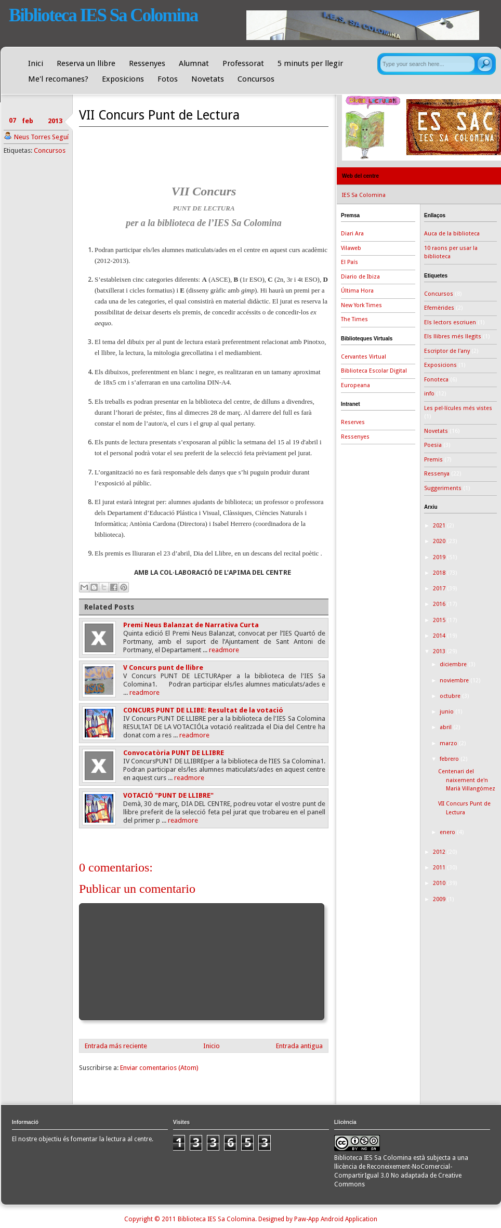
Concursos (256, 79)
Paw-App (306, 1219)
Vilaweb (351, 248)
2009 (440, 899)
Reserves (353, 422)
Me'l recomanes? (58, 79)
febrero (450, 759)
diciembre (454, 664)
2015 (440, 620)
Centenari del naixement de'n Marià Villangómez (466, 780)
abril (446, 727)
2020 (440, 541)
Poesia (433, 445)
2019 (440, 557)
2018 (440, 573)
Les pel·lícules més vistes (458, 408)
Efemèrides (439, 308)
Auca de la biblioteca (452, 233)
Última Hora (357, 290)
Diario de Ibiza (360, 276)
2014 (440, 635)
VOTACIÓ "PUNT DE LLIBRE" (168, 795)
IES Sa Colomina (364, 195)
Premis (433, 459)
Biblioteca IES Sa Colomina (103, 15)
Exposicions (123, 79)
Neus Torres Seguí (41, 137)
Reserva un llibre (86, 63)
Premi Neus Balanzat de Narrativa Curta (191, 625)
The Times (354, 319)
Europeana (355, 385)
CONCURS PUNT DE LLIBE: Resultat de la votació (203, 710)
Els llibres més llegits (452, 336)
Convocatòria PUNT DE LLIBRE (173, 753)
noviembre (455, 680)
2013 (440, 651)
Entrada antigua (299, 1046)
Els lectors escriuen (450, 322)
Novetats (207, 79)
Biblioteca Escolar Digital (374, 370)
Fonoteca (436, 379)
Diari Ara (352, 233)
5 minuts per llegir (310, 63)
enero (448, 832)
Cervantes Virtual (363, 356)
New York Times (361, 305)
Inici (35, 63)
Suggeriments (443, 488)
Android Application (349, 1219)
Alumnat (194, 63)
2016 (440, 604)
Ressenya (437, 473)
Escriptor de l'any (447, 351)
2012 (440, 852)
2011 (440, 867)
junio (447, 711)
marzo (449, 743)
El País (349, 262)
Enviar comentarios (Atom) (159, 1068)
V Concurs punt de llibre (163, 667)
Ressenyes (147, 63)
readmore (224, 650)
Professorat (243, 63)
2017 (440, 588)
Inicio (211, 1046)
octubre (451, 696)
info (429, 393)
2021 (440, 525)
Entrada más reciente (116, 1046)
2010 (440, 883)
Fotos (167, 79)
